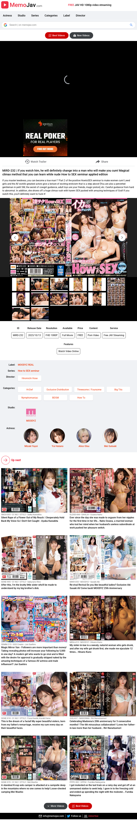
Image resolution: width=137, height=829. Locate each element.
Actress (7, 15)
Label (66, 15)
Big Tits (118, 389)
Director (80, 15)
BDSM (55, 397)
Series (35, 15)
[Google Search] (131, 25)
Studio (21, 15)
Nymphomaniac (29, 397)
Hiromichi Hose (30, 378)
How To (81, 397)
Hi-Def (29, 389)
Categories (51, 15)
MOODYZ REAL (26, 364)
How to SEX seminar (28, 370)
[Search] (68, 25)
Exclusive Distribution (58, 389)
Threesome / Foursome (89, 389)
